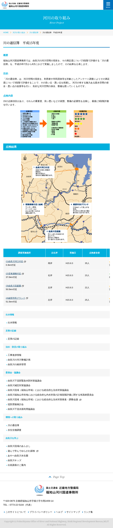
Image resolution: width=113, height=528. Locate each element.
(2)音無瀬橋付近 (13, 273)
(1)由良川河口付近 (14, 261)
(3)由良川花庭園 (13, 286)
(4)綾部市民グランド (15, 298)
